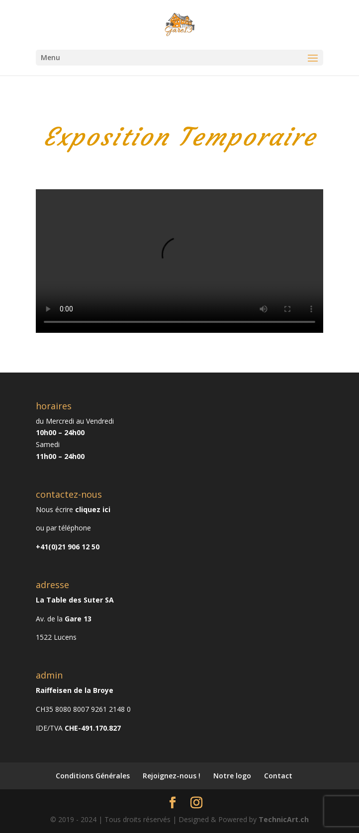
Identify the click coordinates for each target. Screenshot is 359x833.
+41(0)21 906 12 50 (67, 546)
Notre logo (232, 775)
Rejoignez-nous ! (171, 775)
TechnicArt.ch (284, 819)
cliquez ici (92, 509)
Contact (278, 775)
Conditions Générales (93, 775)
